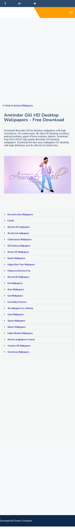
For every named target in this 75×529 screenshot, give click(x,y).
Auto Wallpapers (16, 289)
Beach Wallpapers (16, 258)
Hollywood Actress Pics (19, 270)
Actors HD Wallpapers (18, 252)
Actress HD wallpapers (19, 227)
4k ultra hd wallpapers (18, 233)
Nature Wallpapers (17, 327)
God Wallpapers (15, 295)
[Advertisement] (37, 55)
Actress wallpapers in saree (21, 339)
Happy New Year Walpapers (21, 264)
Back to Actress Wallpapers (19, 105)
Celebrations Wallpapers (20, 239)
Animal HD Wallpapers (18, 277)
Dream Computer (23, 520)
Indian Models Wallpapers (20, 333)
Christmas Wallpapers (18, 352)
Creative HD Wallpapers (19, 345)
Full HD (11, 221)
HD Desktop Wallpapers (19, 246)
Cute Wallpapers (16, 314)
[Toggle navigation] (71, 12)
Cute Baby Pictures (17, 302)
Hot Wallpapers (15, 283)
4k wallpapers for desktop (20, 308)
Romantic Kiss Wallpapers (20, 214)
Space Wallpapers (16, 320)
